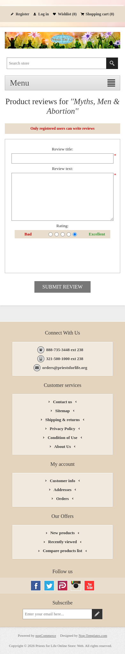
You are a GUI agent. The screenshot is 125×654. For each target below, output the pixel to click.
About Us (62, 446)
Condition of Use (62, 437)
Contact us (62, 401)
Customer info (62, 480)
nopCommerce (45, 635)
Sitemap (62, 410)
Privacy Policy (62, 428)
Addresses (62, 489)
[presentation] (62, 255)
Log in (43, 14)
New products (62, 532)
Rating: (62, 225)
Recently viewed (62, 541)
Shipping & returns (62, 419)
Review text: (62, 168)
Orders (62, 498)
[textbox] (57, 63)
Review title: (62, 149)
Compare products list (62, 550)
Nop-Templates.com (93, 635)
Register (22, 14)
